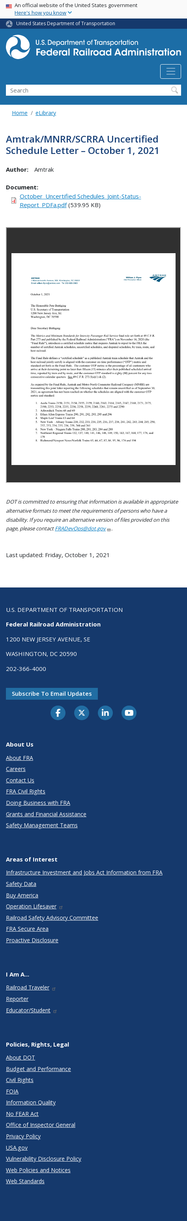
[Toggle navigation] (170, 71)
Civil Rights (20, 1080)
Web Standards (25, 1181)
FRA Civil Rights (25, 791)
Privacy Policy (23, 1136)
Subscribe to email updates (52, 693)
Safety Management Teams (42, 825)
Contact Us (20, 780)
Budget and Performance (38, 1069)
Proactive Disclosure (32, 940)
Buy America (22, 895)
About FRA (19, 758)
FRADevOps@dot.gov (83, 528)
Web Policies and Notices (38, 1170)
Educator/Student (32, 1010)
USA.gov (17, 1147)
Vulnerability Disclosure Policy (43, 1158)
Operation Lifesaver (35, 906)
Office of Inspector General (40, 1124)
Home (20, 113)
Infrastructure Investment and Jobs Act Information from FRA (84, 872)
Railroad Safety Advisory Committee (52, 917)
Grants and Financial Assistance (46, 814)
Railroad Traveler (31, 987)
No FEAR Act (22, 1113)
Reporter (17, 998)
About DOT (20, 1057)
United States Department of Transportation (65, 23)
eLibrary (46, 113)
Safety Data (21, 883)
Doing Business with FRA (38, 802)
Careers (16, 769)
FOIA (12, 1091)
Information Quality (31, 1102)
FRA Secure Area (27, 928)
